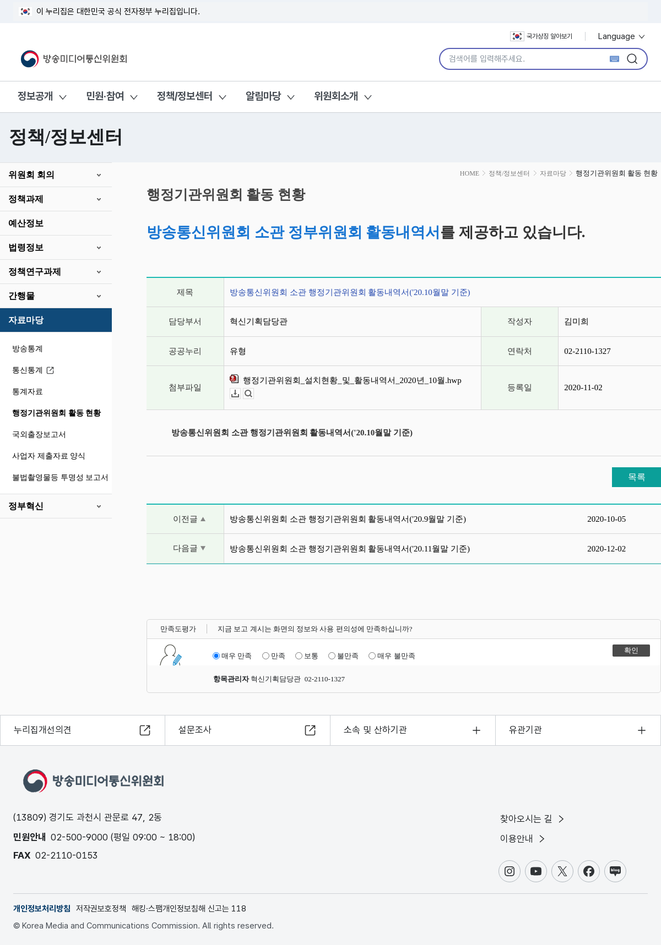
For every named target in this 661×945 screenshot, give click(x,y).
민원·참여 (105, 96)
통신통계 (34, 370)
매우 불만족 (392, 656)
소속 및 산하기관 (375, 729)
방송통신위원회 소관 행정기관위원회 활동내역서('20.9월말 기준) (348, 519)
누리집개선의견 (43, 729)
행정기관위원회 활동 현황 (56, 413)
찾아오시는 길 (533, 818)
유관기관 (525, 729)
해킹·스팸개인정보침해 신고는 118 (189, 909)
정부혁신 (26, 506)
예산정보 (26, 223)
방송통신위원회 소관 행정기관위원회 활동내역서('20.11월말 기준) (350, 548)
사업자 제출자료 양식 (48, 456)
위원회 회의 (31, 174)
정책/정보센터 (185, 96)
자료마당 (26, 320)
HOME (469, 173)
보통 (306, 656)
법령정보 (26, 247)
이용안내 (523, 838)
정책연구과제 (34, 271)
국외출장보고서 (39, 434)
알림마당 (263, 96)
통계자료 (27, 391)
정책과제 (26, 199)
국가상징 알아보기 (541, 36)
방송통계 (27, 349)
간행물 (21, 296)
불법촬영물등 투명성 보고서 (60, 477)
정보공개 (35, 96)
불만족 (343, 656)
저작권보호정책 (101, 909)
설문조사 (195, 729)
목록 (637, 477)
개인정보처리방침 (42, 909)
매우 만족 (232, 656)
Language (622, 36)
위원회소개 (336, 96)
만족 (273, 656)
